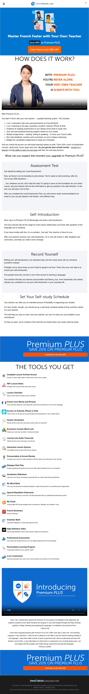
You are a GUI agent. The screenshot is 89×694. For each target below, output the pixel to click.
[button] (85, 3)
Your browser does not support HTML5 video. (44, 86)
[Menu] (3, 3)
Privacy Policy (39, 687)
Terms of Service (68, 689)
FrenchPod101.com (70, 685)
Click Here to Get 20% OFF (44, 49)
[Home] (42, 5)
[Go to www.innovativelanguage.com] (44, 680)
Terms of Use (50, 687)
